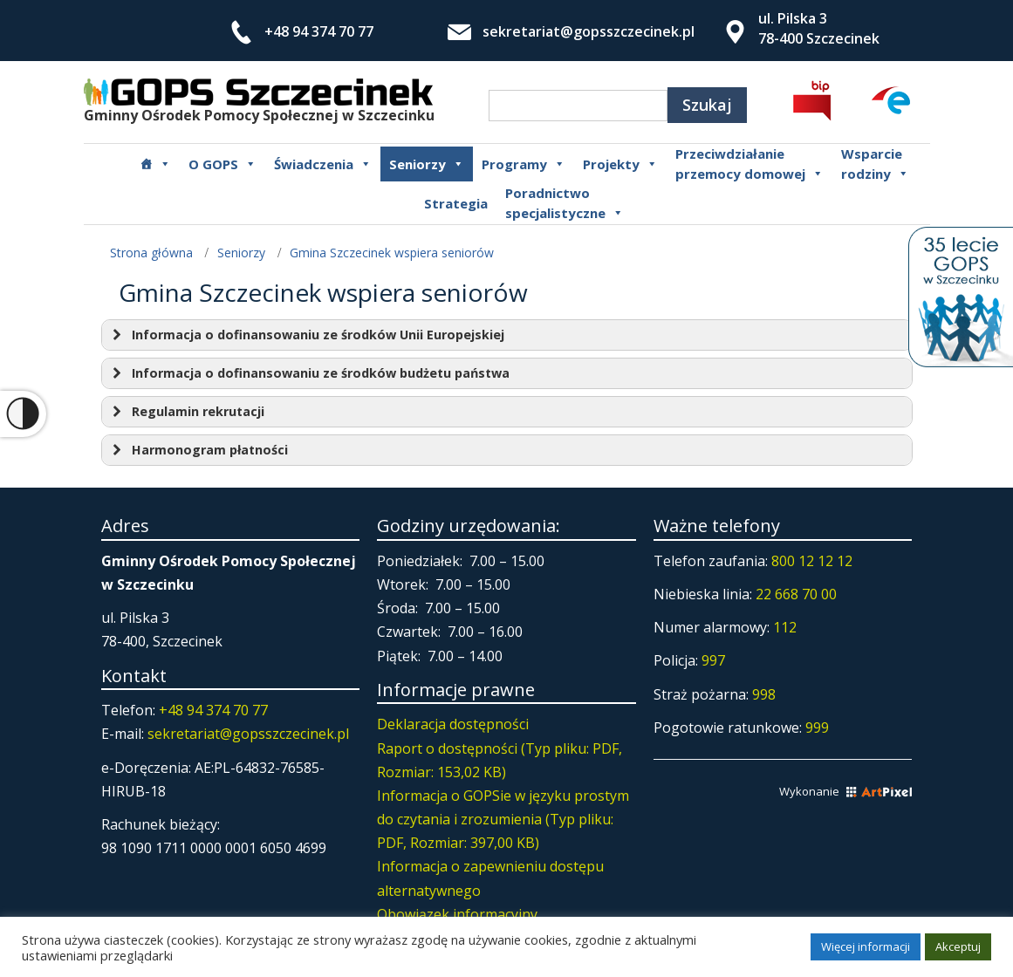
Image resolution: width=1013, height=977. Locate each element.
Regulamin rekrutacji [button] (186, 411)
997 (713, 660)
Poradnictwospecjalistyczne (564, 203)
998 (764, 694)
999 (817, 727)
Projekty (620, 164)
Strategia (456, 203)
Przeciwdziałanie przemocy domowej (749, 164)
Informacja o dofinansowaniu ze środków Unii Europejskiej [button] (306, 335)
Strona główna (151, 252)
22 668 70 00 (796, 594)
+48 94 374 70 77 (318, 31)
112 (785, 627)
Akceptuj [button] (958, 946)
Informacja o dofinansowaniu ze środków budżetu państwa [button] (309, 373)
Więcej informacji (865, 946)
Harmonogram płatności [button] (198, 450)
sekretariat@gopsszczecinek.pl (589, 31)
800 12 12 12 (811, 560)
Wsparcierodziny (875, 164)
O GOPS (222, 164)
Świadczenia (323, 164)
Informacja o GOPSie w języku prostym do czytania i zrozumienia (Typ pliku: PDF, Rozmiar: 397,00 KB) (503, 819)
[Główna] (155, 164)
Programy (523, 164)
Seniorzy (426, 164)
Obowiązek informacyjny (457, 914)
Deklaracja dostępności (453, 724)
